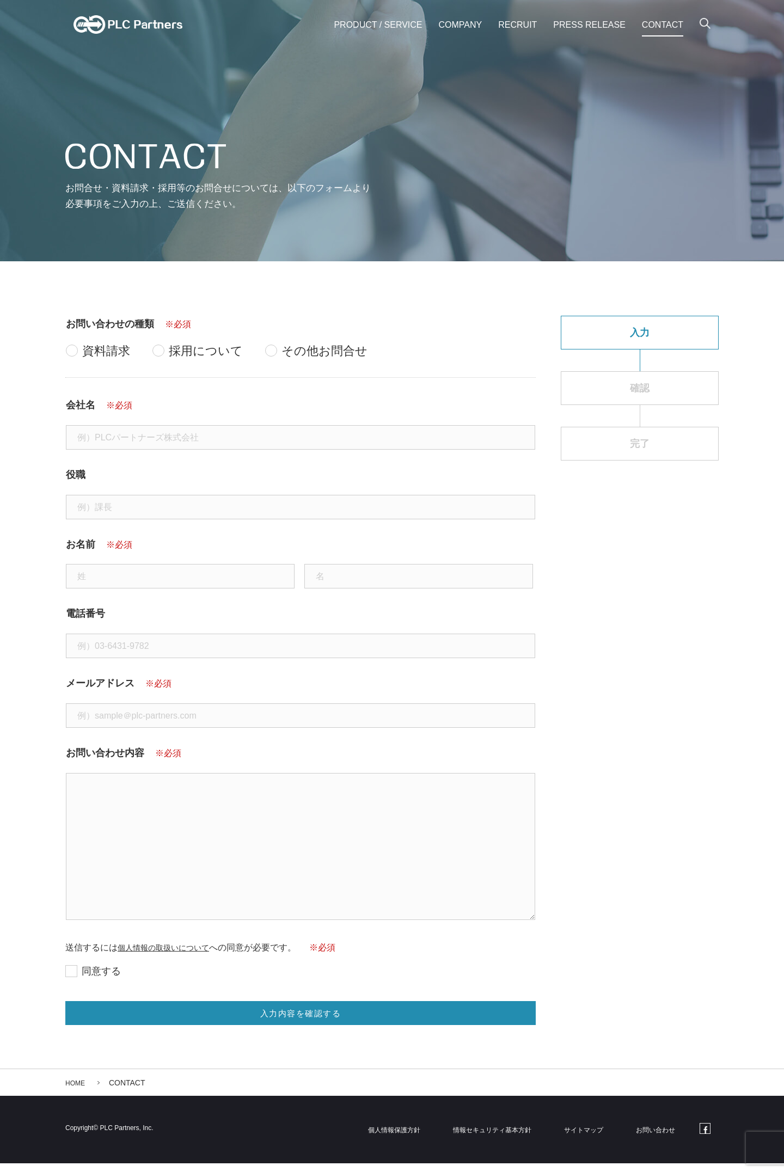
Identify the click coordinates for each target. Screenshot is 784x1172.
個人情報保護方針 (405, 1138)
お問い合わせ (658, 1138)
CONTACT (662, 24)
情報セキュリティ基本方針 (504, 1138)
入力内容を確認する (299, 1018)
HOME (76, 1091)
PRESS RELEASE (589, 24)
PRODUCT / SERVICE (378, 24)
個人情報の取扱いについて (170, 947)
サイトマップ (593, 1138)
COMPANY (460, 24)
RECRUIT (517, 24)
